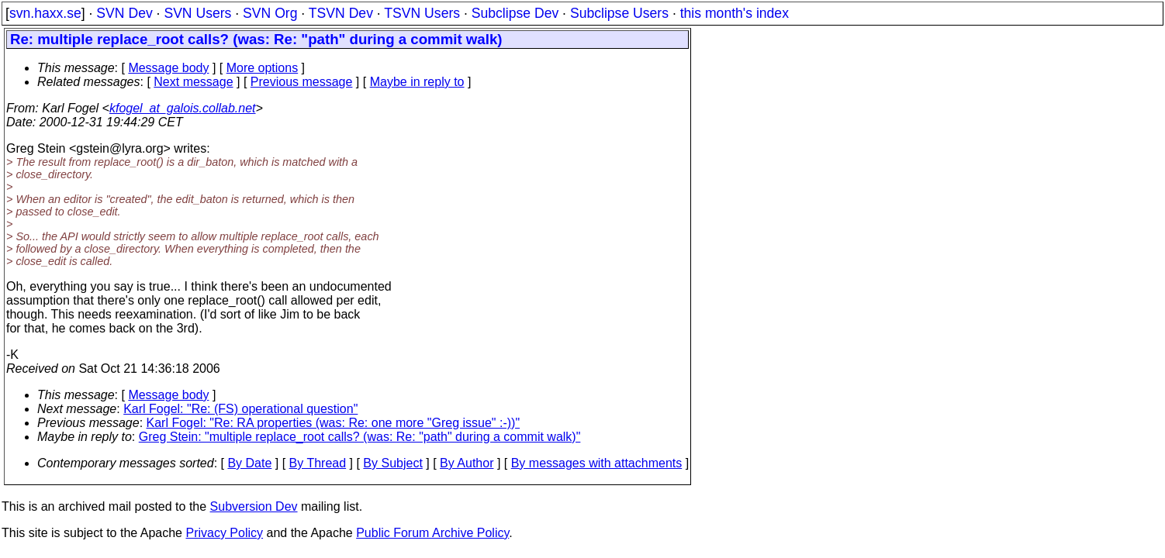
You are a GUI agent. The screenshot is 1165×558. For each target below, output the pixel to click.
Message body (168, 67)
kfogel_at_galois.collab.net (182, 108)
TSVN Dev (341, 13)
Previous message (302, 81)
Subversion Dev (254, 506)
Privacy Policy (224, 532)
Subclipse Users (619, 13)
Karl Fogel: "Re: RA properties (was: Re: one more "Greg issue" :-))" (333, 422)
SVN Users (197, 13)
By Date (249, 463)
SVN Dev (124, 13)
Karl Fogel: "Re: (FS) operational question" (240, 408)
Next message (193, 81)
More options (262, 67)
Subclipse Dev (515, 13)
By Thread (318, 463)
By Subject (392, 463)
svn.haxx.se (45, 13)
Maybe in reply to (417, 81)
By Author (466, 463)
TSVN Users (422, 13)
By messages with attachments (597, 463)
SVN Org (270, 13)
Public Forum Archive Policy (432, 532)
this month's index (734, 13)
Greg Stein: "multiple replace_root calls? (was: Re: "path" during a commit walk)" (360, 436)
